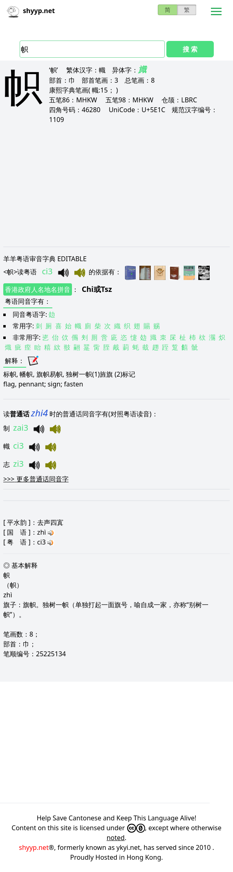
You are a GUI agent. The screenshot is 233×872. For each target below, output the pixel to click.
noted (116, 837)
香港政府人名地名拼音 (37, 289)
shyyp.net (34, 847)
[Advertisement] (116, 185)
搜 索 (190, 49)
